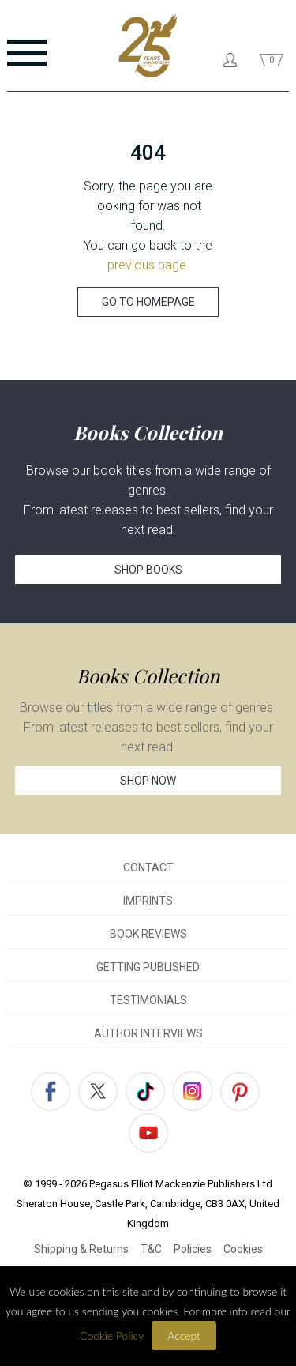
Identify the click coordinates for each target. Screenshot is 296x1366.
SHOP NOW (148, 780)
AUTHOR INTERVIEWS (148, 1033)
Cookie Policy (112, 1335)
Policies (193, 1249)
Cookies (243, 1249)
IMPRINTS (148, 900)
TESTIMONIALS (148, 1000)
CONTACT (148, 867)
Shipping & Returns (81, 1249)
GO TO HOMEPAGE (148, 301)
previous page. (148, 265)
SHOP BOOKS (148, 569)
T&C (151, 1249)
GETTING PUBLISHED (148, 967)
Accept (183, 1335)
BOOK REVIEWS (148, 934)
